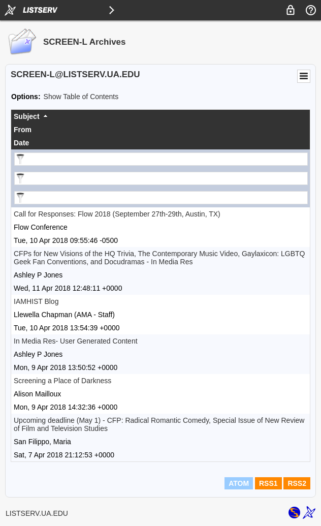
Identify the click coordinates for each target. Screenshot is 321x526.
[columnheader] (160, 116)
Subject (27, 116)
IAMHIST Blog (36, 301)
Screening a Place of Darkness (62, 381)
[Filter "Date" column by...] (161, 197)
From (22, 130)
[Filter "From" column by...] (161, 178)
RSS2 (296, 483)
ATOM (239, 483)
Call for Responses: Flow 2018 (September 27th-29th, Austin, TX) (117, 214)
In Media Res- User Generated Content (76, 341)
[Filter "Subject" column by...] (161, 159)
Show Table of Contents (81, 96)
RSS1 (268, 483)
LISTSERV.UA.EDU (37, 513)
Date (21, 143)
